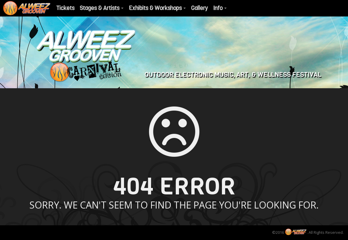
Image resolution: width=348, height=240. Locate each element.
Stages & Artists (101, 8)
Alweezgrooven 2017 (85, 55)
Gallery (199, 8)
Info (220, 8)
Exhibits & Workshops (157, 8)
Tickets (65, 8)
